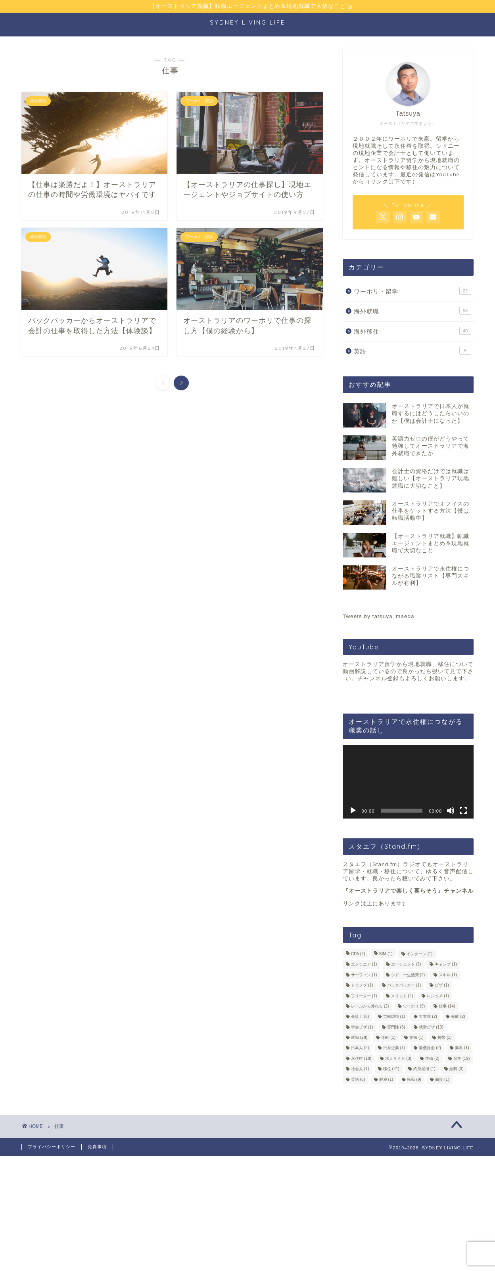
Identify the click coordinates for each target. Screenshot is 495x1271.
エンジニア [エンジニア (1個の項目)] (364, 965)
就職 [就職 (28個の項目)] (359, 1038)
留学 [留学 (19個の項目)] (461, 1059)
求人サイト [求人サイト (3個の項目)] (398, 1059)
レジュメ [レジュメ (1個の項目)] (438, 996)
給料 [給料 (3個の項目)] (456, 1069)
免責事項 (97, 1147)
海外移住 (412, 331)
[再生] (353, 811)
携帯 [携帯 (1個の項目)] (444, 1038)
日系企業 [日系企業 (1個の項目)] (394, 1048)
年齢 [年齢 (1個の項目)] (388, 1038)
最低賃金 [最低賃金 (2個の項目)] (430, 1048)
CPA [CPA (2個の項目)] (358, 954)
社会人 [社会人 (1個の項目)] (360, 1069)
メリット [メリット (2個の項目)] (402, 996)
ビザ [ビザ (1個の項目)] (442, 986)
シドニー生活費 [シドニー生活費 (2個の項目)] (408, 975)
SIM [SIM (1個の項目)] (386, 954)
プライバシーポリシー (51, 1147)
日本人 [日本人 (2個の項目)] (360, 1048)
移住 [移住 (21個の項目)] (391, 1069)
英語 (412, 351)
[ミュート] (451, 811)
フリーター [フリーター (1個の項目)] (364, 996)
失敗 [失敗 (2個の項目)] (458, 1017)
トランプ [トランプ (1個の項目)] (362, 986)
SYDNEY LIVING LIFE (247, 23)
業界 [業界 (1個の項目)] (462, 1048)
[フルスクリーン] (463, 811)
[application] (408, 782)
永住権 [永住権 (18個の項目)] (361, 1059)
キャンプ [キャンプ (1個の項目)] (446, 965)
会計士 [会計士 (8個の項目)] (360, 1017)
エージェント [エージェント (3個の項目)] (406, 965)
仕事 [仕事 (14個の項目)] (447, 1007)
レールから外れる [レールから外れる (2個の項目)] (370, 1007)
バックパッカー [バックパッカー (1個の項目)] (404, 986)
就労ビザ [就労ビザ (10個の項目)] (431, 1027)
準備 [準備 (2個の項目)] (432, 1059)
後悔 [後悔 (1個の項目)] (416, 1038)
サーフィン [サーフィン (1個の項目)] (364, 975)
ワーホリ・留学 (412, 291)
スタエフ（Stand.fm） (373, 865)
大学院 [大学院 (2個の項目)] (428, 1017)
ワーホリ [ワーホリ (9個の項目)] (414, 1007)
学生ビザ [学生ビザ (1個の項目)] (362, 1027)
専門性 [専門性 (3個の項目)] (396, 1027)
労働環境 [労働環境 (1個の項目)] (394, 1017)
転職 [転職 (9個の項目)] (414, 1080)
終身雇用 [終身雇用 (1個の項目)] (424, 1069)
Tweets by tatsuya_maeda (378, 617)
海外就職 (412, 311)
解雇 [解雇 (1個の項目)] (386, 1080)
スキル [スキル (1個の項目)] (448, 975)
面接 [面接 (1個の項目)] (442, 1080)
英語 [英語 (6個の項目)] (358, 1080)
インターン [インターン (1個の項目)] (420, 954)
